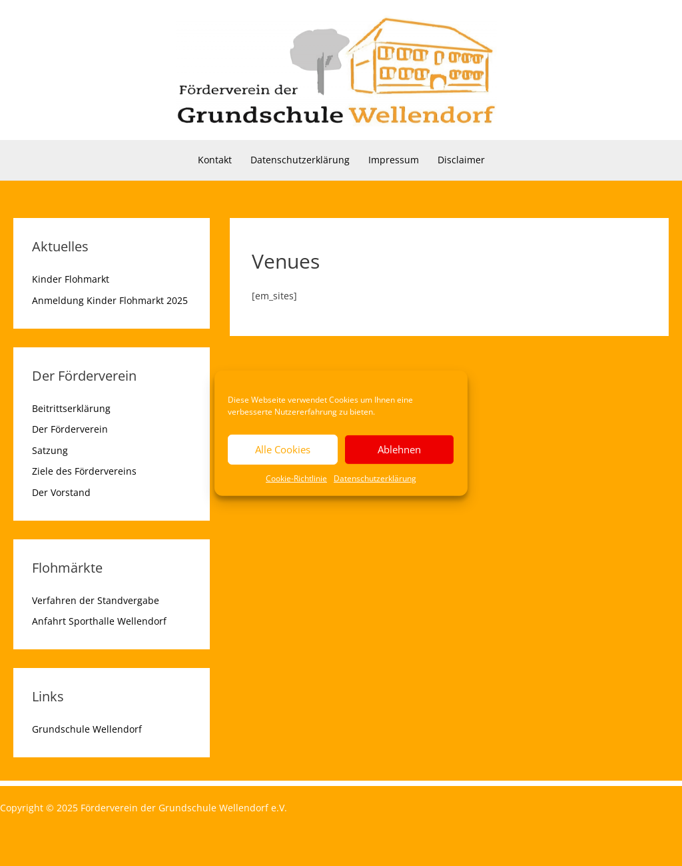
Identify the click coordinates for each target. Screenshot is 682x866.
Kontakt (215, 159)
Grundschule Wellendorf (87, 729)
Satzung (50, 450)
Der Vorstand (61, 492)
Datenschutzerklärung (375, 477)
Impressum (393, 159)
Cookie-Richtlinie (296, 477)
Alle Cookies (282, 449)
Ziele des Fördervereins (84, 471)
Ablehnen (399, 449)
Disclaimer (461, 159)
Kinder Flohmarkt (70, 279)
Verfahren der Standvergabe (95, 600)
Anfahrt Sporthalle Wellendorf (99, 621)
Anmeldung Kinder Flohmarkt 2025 (110, 300)
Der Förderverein (70, 429)
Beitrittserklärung (71, 408)
